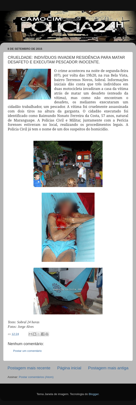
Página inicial (69, 368)
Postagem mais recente (29, 368)
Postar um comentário (27, 350)
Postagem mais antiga (108, 368)
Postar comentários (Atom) (36, 377)
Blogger (94, 394)
